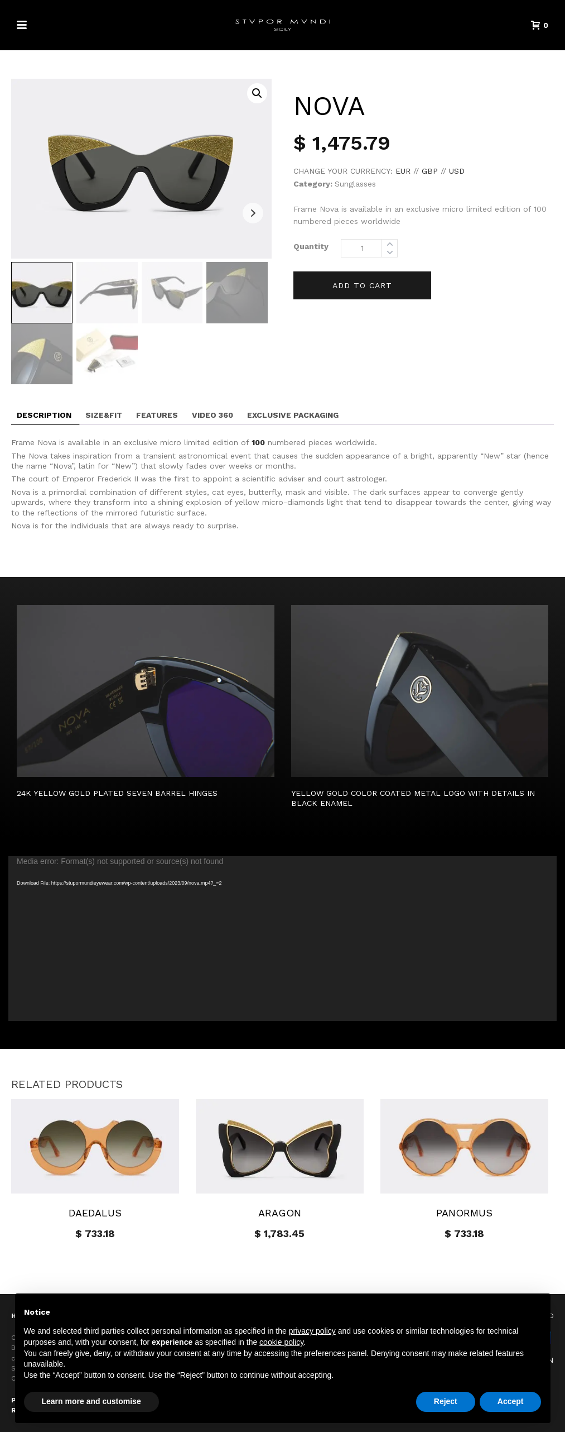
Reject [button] (445, 1401)
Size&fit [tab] (103, 414)
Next (253, 212)
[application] (282, 938)
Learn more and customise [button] (91, 1401)
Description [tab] (44, 414)
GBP (430, 170)
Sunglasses (355, 183)
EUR (403, 170)
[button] (257, 93)
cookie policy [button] (281, 1342)
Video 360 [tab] (212, 414)
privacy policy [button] (312, 1330)
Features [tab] (157, 414)
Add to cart (362, 285)
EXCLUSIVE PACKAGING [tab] (293, 414)
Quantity (311, 246)
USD (457, 170)
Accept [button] (511, 1401)
